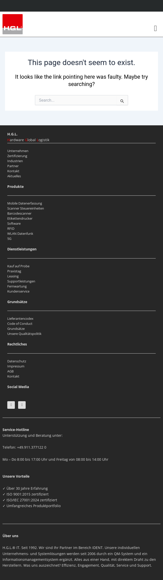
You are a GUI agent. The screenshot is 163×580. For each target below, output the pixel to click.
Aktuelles (14, 176)
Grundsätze (16, 328)
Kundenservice (18, 291)
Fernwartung (17, 286)
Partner (13, 166)
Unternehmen (17, 151)
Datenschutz (16, 361)
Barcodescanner (19, 213)
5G (9, 238)
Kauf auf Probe (18, 266)
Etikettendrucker (19, 218)
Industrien (15, 161)
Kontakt (13, 171)
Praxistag (14, 271)
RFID (10, 228)
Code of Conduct (19, 323)
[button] (155, 28)
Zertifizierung (17, 156)
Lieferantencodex (20, 318)
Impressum (15, 366)
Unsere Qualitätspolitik (24, 333)
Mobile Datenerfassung (24, 203)
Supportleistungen (21, 281)
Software (14, 223)
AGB (10, 371)
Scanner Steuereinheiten (25, 208)
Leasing (13, 276)
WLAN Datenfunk (20, 233)
